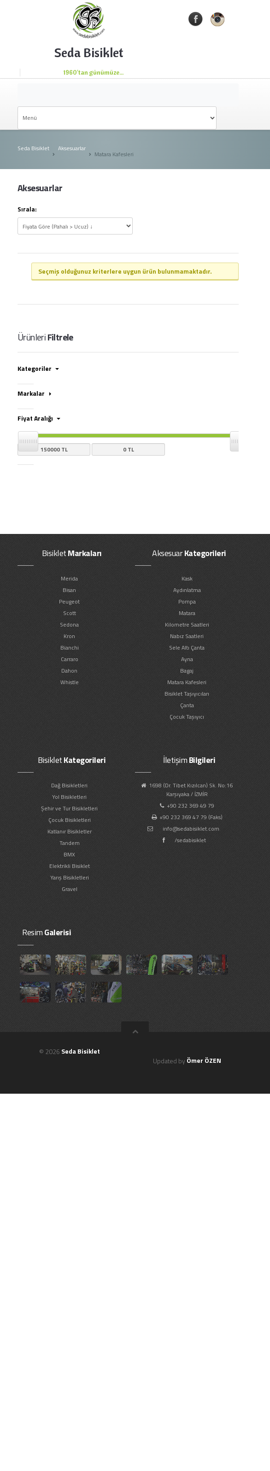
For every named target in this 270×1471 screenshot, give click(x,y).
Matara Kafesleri (186, 682)
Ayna (187, 659)
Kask (187, 578)
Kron (69, 636)
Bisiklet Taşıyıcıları (186, 693)
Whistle (69, 682)
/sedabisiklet (190, 840)
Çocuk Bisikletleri (69, 819)
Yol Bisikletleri (69, 796)
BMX (69, 854)
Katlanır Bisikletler (69, 831)
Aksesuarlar (72, 148)
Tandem (69, 842)
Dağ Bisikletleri (69, 785)
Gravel (69, 889)
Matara (187, 613)
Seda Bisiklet (33, 148)
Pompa (187, 601)
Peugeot (69, 601)
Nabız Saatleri (187, 636)
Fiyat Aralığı (39, 418)
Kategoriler (38, 368)
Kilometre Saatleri (187, 624)
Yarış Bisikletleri (69, 877)
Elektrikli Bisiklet (69, 866)
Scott (69, 613)
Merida (69, 578)
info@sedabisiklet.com (191, 828)
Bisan (69, 590)
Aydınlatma (187, 590)
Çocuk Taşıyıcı (187, 716)
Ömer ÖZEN (204, 1060)
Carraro (69, 659)
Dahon (69, 670)
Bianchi (69, 647)
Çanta (187, 705)
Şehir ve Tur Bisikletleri (69, 808)
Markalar (34, 393)
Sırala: (27, 209)
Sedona (69, 624)
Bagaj (187, 670)
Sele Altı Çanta (187, 647)
